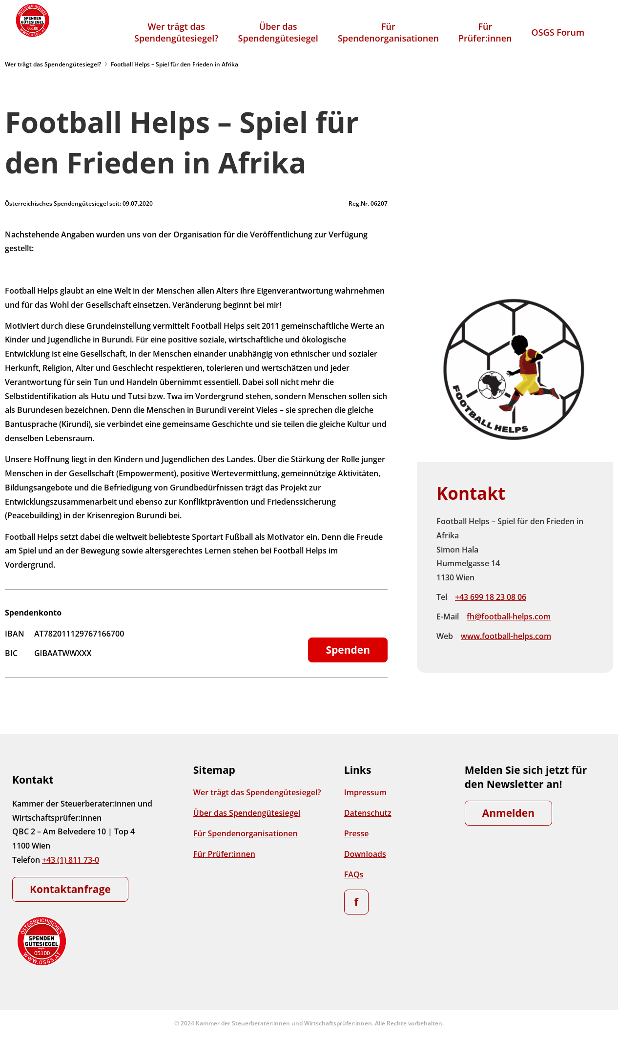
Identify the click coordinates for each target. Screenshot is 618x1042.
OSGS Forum (558, 32)
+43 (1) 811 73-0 (70, 859)
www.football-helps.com (506, 636)
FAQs (353, 874)
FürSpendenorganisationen (388, 32)
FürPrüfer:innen (485, 32)
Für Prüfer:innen (224, 854)
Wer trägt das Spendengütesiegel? (53, 64)
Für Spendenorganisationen (245, 833)
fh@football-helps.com (509, 616)
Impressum (365, 792)
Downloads (365, 854)
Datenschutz (367, 813)
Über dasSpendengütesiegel (278, 32)
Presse (356, 833)
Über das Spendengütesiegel (246, 813)
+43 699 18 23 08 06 (490, 597)
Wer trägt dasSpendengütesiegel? (176, 32)
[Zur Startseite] (31, 20)
